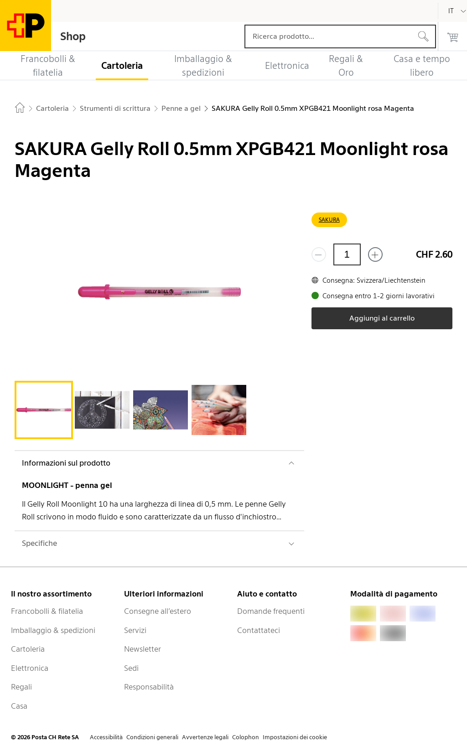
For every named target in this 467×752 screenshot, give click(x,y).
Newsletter (142, 648)
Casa (19, 706)
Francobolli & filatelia (47, 611)
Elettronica (29, 668)
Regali (21, 686)
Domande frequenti (271, 611)
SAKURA (329, 219)
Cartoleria (28, 648)
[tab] (44, 410)
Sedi (131, 668)
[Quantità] (347, 254)
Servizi (135, 630)
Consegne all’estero (157, 611)
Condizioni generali (152, 737)
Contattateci (258, 630)
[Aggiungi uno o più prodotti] (375, 254)
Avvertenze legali (205, 737)
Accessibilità (106, 737)
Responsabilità (149, 686)
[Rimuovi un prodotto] (318, 254)
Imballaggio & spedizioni (53, 630)
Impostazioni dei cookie (295, 737)
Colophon (245, 737)
